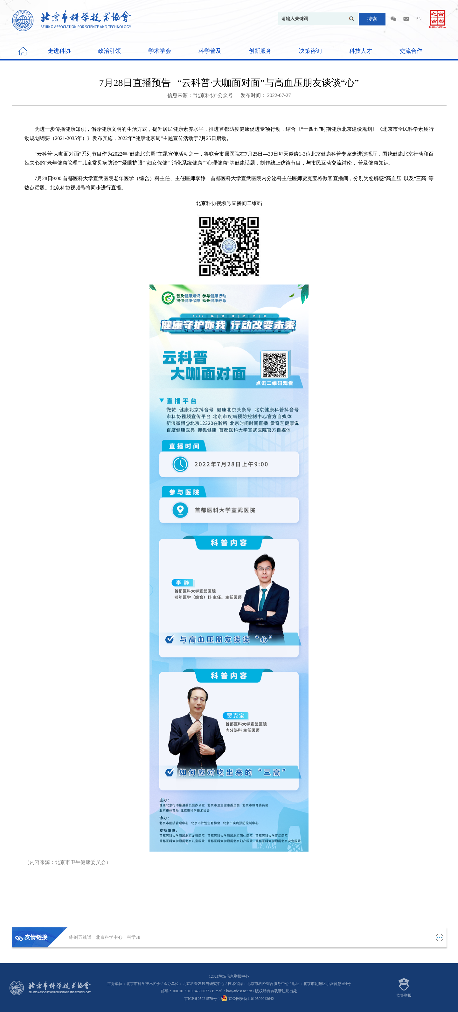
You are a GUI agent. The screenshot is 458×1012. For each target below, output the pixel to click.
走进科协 (59, 51)
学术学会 (159, 51)
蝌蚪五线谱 (81, 937)
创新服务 (260, 51)
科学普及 (209, 51)
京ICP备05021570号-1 (202, 998)
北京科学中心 (110, 937)
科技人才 (360, 51)
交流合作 (410, 51)
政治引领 (109, 51)
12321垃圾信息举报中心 (229, 976)
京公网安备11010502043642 (247, 998)
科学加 (133, 937)
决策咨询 (310, 51)
